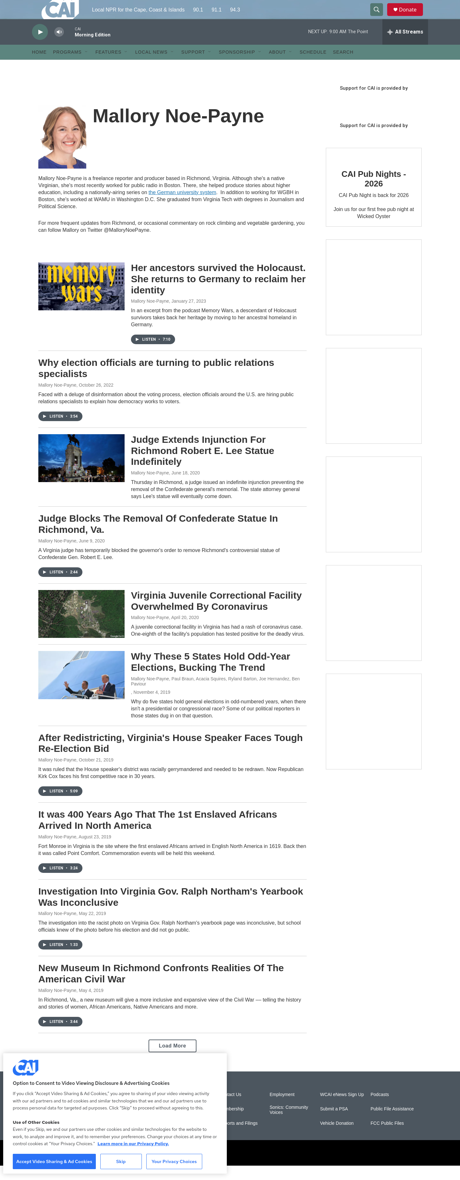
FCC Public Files (387, 1137)
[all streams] (405, 46)
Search (343, 66)
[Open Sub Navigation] (86, 66)
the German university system (182, 206)
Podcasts (380, 1109)
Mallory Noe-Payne (150, 315)
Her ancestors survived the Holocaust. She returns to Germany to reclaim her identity (218, 293)
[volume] (59, 46)
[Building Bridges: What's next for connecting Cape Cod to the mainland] (373, 627)
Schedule (313, 66)
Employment (282, 1109)
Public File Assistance (392, 1123)
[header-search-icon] (379, 17)
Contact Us (230, 1109)
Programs (67, 66)
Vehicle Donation (337, 1137)
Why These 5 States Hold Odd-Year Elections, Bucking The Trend (210, 676)
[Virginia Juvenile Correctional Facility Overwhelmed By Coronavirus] (81, 628)
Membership (231, 1123)
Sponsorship (237, 66)
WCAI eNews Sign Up (342, 1109)
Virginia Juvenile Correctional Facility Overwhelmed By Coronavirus (216, 615)
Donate (412, 16)
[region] (115, 1113)
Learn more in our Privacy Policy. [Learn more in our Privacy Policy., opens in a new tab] (133, 1143)
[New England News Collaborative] (373, 735)
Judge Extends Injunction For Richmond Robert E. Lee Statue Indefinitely (202, 465)
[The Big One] (373, 518)
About (277, 66)
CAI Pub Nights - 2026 (373, 193)
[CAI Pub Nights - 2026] (345, 169)
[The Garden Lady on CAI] (373, 301)
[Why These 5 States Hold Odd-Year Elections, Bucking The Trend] (81, 689)
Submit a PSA (334, 1123)
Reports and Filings (238, 1137)
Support (193, 66)
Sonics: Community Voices (289, 1124)
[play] (40, 46)
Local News (151, 66)
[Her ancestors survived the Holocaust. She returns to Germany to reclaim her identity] (81, 301)
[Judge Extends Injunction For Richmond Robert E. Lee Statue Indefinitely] (81, 472)
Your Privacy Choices (174, 1161)
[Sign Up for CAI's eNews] (373, 410)
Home (39, 66)
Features (109, 66)
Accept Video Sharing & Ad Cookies (54, 1161)
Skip (121, 1161)
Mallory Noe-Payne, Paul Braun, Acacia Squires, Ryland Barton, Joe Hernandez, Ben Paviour (215, 696)
